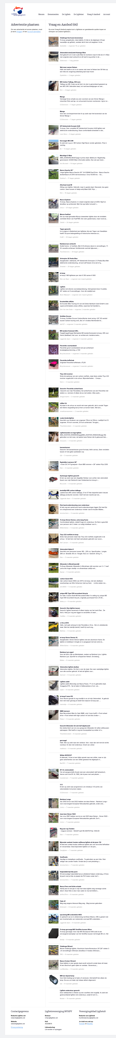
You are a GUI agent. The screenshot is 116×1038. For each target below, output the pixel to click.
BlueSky (90, 1024)
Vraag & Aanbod (93, 14)
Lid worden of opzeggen (53, 1029)
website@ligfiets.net (18, 1024)
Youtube (82, 1024)
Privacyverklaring (17, 1027)
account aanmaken (34, 32)
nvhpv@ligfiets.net (51, 1018)
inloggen (19, 32)
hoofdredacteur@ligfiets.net (88, 1018)
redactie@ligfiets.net (18, 1018)
